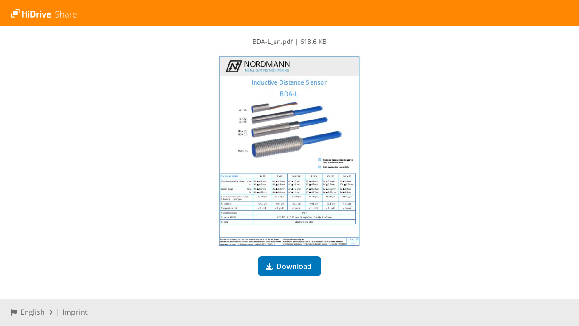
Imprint (75, 312)
